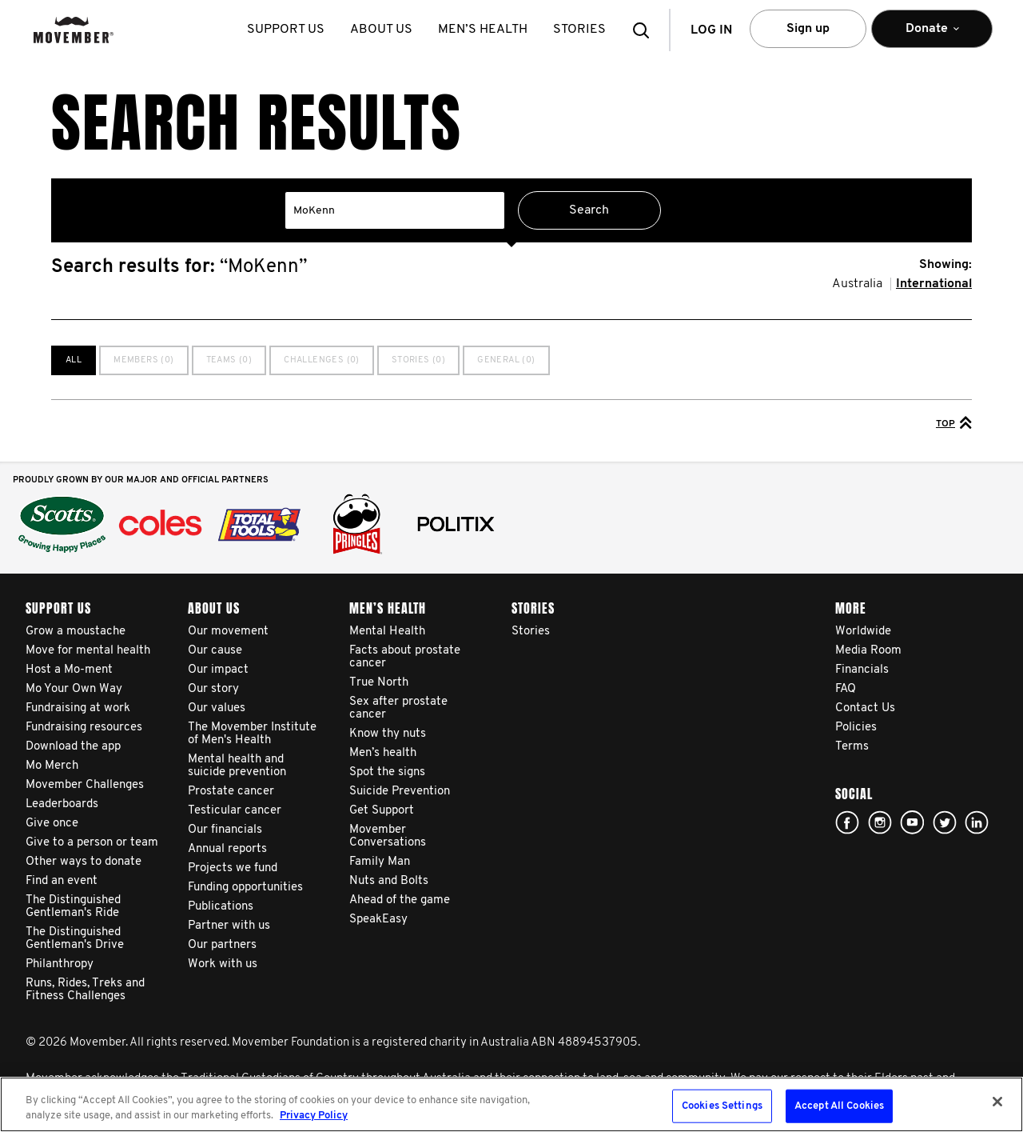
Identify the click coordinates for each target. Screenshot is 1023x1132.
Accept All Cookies (839, 1106)
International (934, 284)
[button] (646, 30)
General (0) (506, 360)
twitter (945, 822)
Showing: (945, 264)
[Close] (997, 1101)
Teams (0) (229, 360)
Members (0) (143, 360)
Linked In (977, 822)
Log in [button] (711, 30)
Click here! (880, 822)
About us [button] (384, 29)
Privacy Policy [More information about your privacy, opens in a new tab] (314, 1115)
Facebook (847, 822)
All (74, 360)
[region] (511, 1104)
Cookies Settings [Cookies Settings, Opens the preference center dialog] (722, 1106)
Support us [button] (289, 29)
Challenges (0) (322, 360)
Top (954, 422)
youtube (912, 822)
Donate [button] (932, 35)
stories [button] (582, 29)
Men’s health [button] (486, 29)
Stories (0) (418, 360)
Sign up (808, 28)
